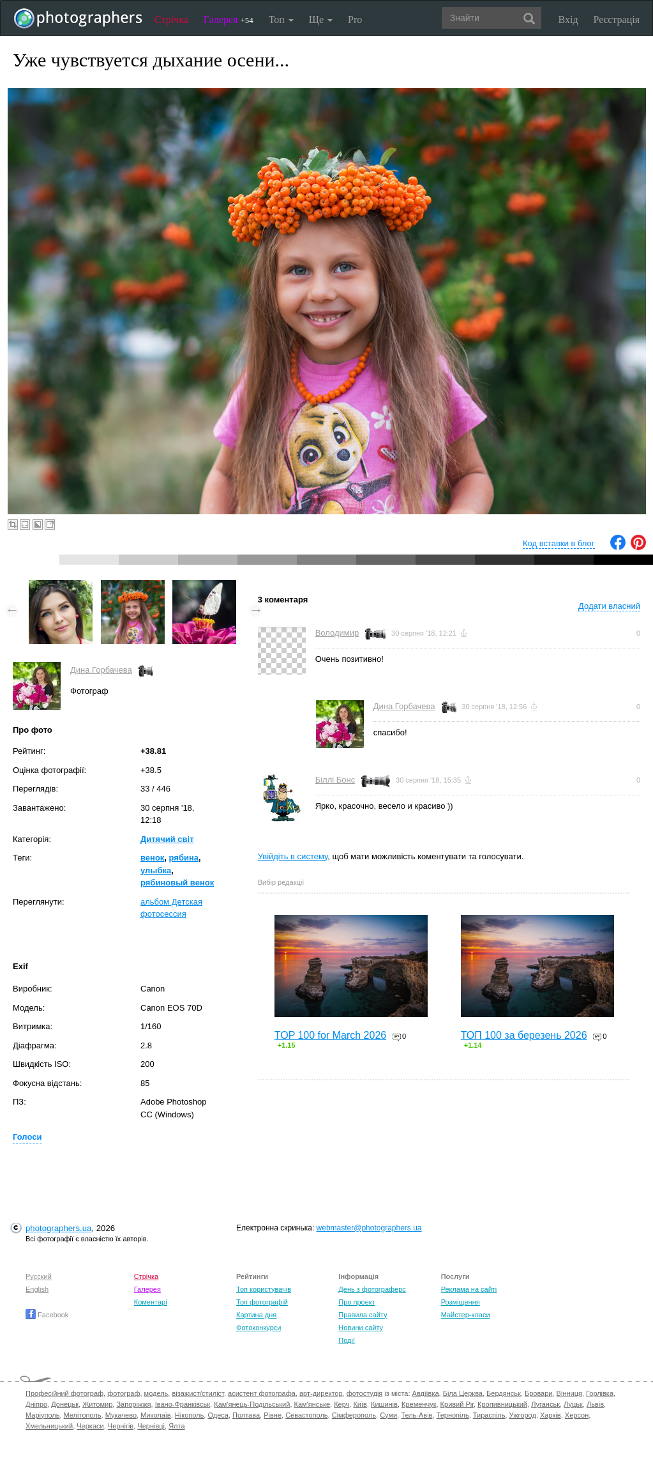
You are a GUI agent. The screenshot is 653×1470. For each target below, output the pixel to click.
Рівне (272, 1415)
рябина (184, 857)
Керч (341, 1404)
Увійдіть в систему (293, 856)
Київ (359, 1404)
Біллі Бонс (335, 780)
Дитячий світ (167, 839)
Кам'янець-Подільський (252, 1404)
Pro (355, 19)
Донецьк (65, 1404)
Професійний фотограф (64, 1393)
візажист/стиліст (197, 1393)
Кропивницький (502, 1404)
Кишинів (384, 1404)
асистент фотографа (262, 1393)
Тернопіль (453, 1415)
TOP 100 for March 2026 (330, 1035)
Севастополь (306, 1415)
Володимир (337, 633)
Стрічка (171, 19)
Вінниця (569, 1393)
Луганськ (545, 1404)
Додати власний (609, 606)
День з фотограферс (372, 1289)
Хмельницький (49, 1426)
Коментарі (150, 1302)
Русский (39, 1276)
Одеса (217, 1415)
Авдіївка (425, 1393)
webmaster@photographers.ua (369, 1227)
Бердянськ (503, 1393)
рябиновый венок (177, 882)
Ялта (176, 1426)
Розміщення (460, 1302)
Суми (388, 1415)
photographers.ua (58, 1228)
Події (346, 1340)
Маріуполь (42, 1415)
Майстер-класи (465, 1315)
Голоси (27, 1137)
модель (156, 1393)
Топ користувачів (263, 1289)
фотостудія (365, 1393)
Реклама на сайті (469, 1289)
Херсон (577, 1415)
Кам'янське (312, 1404)
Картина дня (256, 1315)
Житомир (97, 1404)
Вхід (568, 19)
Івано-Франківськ (182, 1404)
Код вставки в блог (559, 543)
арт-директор (321, 1393)
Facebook (47, 1315)
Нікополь (189, 1415)
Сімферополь (354, 1415)
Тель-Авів (416, 1415)
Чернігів (120, 1426)
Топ (281, 19)
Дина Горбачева (101, 670)
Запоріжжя (133, 1404)
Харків (550, 1415)
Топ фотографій (262, 1302)
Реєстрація (617, 19)
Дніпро (36, 1404)
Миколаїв (155, 1415)
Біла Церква (463, 1393)
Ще (321, 19)
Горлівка (599, 1393)
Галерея (228, 19)
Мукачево (121, 1415)
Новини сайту (360, 1327)
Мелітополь (82, 1415)
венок (152, 857)
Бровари (539, 1393)
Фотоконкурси (258, 1327)
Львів (595, 1404)
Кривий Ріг (457, 1404)
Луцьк (573, 1404)
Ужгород (522, 1415)
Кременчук (419, 1404)
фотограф (123, 1393)
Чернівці (151, 1426)
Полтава (246, 1415)
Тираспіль (489, 1415)
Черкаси (90, 1426)
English (37, 1289)
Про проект (356, 1302)
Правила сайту (362, 1315)
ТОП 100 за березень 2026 (524, 1035)
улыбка (155, 870)
